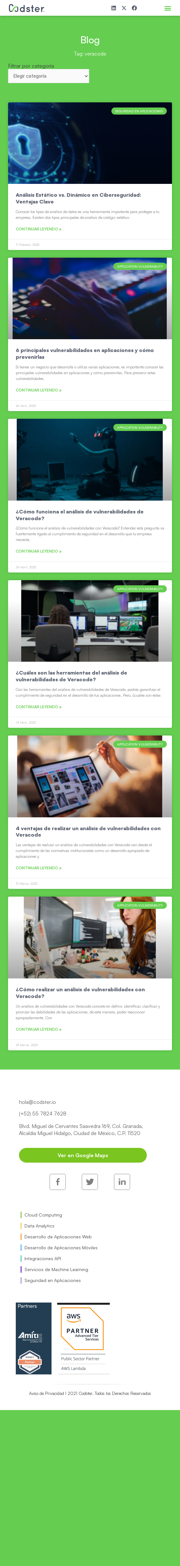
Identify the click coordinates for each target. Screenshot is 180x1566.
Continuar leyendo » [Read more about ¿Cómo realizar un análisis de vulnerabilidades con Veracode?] (39, 1029)
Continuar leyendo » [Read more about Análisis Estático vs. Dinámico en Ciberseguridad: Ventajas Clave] (39, 229)
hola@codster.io (37, 1102)
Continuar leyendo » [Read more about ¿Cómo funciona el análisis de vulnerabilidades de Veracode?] (39, 551)
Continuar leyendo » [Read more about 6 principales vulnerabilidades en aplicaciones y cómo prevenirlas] (39, 390)
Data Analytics (39, 1225)
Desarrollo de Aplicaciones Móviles (61, 1247)
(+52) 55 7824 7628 (42, 1113)
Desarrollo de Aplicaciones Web (58, 1236)
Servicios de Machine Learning (56, 1269)
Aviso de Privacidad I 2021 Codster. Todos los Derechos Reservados (90, 1393)
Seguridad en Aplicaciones (52, 1280)
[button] (168, 8)
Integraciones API (42, 1258)
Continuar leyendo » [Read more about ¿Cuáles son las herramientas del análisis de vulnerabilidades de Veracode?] (39, 706)
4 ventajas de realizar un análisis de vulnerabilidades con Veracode (88, 831)
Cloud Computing (43, 1215)
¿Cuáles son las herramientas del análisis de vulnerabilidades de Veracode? (71, 676)
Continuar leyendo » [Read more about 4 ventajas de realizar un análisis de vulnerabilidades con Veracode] (39, 867)
